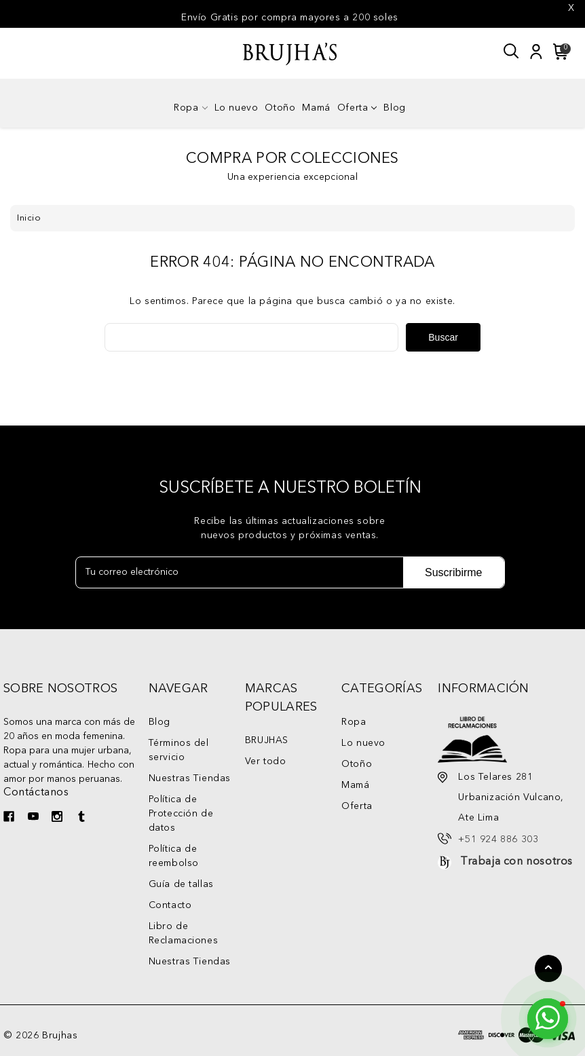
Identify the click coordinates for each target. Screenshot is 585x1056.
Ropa (190, 108)
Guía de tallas (181, 884)
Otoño (280, 108)
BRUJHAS (266, 740)
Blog (394, 108)
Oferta (357, 108)
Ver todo (265, 761)
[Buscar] (512, 51)
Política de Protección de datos (181, 814)
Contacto (170, 905)
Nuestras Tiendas (190, 778)
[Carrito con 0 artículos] (558, 51)
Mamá (316, 108)
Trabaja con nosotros (516, 861)
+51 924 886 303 (498, 839)
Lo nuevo (236, 108)
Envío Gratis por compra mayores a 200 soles (289, 17)
